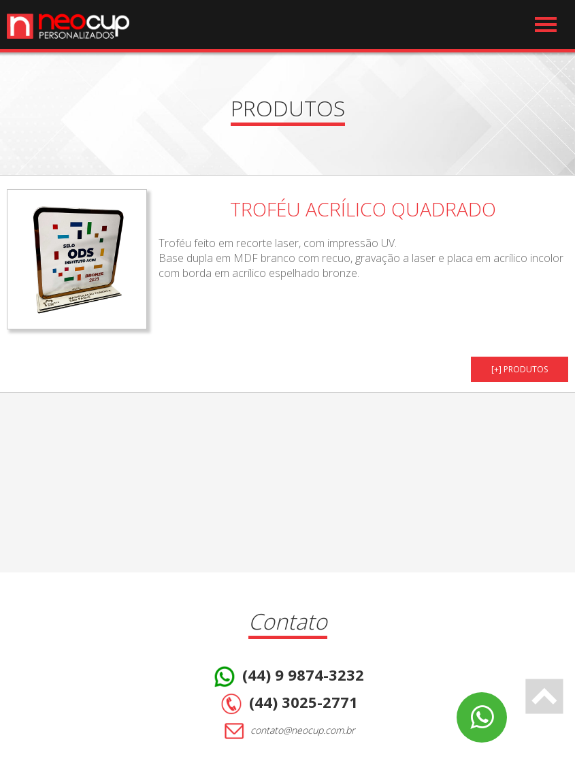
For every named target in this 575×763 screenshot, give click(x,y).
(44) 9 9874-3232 (287, 676)
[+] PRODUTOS (519, 369)
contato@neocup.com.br (287, 731)
